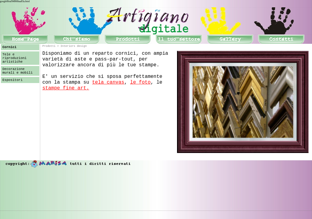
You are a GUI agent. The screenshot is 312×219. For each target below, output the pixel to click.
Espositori (12, 80)
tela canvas (108, 82)
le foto (140, 82)
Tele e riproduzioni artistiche (14, 58)
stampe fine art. (65, 88)
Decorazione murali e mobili (17, 71)
